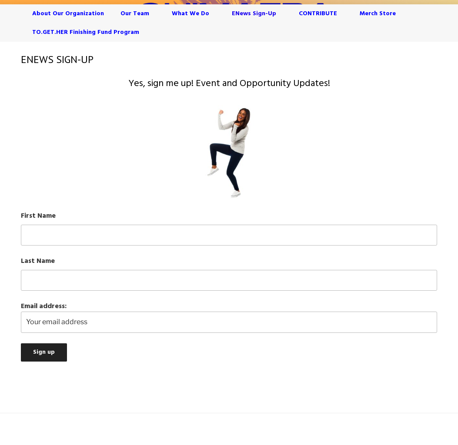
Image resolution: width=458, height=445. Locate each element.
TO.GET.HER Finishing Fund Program (85, 32)
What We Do (194, 14)
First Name (38, 216)
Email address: (229, 316)
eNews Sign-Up (258, 14)
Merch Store (378, 14)
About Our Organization (68, 14)
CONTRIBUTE (322, 14)
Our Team (138, 14)
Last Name (38, 261)
